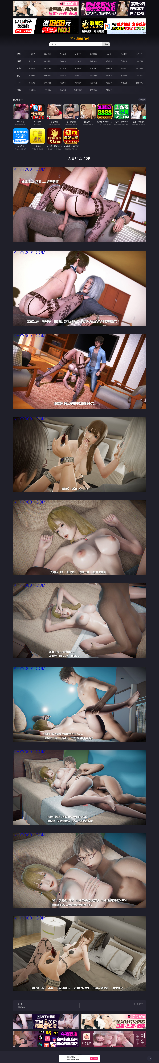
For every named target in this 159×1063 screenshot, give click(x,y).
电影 (19, 68)
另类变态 (139, 68)
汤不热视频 (78, 90)
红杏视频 (93, 90)
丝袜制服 (109, 61)
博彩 (19, 54)
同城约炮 (32, 90)
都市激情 (32, 83)
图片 (19, 75)
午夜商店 (47, 90)
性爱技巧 (139, 83)
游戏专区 (78, 54)
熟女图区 (124, 75)
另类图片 (139, 75)
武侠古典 (78, 83)
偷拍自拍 (47, 68)
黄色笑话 (124, 83)
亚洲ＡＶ (32, 61)
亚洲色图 (47, 75)
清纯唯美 (109, 75)
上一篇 (31, 1006)
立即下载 (94, 1058)
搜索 (106, 44)
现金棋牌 (124, 54)
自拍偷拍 (47, 61)
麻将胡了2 (93, 54)
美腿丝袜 (93, 75)
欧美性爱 (78, 68)
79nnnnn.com (79, 39)
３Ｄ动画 (78, 61)
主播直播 (124, 61)
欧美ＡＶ (63, 61)
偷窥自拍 (32, 75)
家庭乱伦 (47, 83)
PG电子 (32, 54)
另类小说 (109, 83)
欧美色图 (63, 75)
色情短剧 (109, 90)
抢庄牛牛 (139, 54)
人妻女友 (63, 83)
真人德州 (47, 54)
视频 (19, 61)
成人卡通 (63, 68)
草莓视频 (63, 90)
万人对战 (63, 54)
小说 (19, 82)
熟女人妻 (93, 61)
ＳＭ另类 (139, 61)
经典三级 (109, 68)
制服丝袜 (93, 68)
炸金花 (108, 54)
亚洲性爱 (32, 68)
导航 (19, 90)
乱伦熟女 (124, 68)
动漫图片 (78, 75)
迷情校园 (93, 83)
